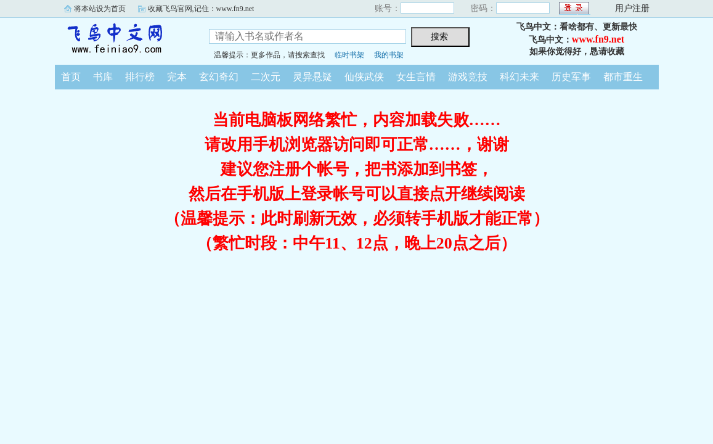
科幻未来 (519, 77)
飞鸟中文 (122, 39)
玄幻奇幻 (218, 77)
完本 (177, 77)
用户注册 (632, 8)
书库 (103, 77)
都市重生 (623, 77)
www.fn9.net (598, 39)
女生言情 (416, 77)
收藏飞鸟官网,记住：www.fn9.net (201, 8)
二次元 (265, 77)
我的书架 (389, 55)
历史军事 (571, 77)
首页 (71, 77)
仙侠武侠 (364, 77)
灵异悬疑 (312, 77)
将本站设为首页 (100, 8)
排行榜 (140, 77)
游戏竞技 (467, 77)
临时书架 (349, 55)
